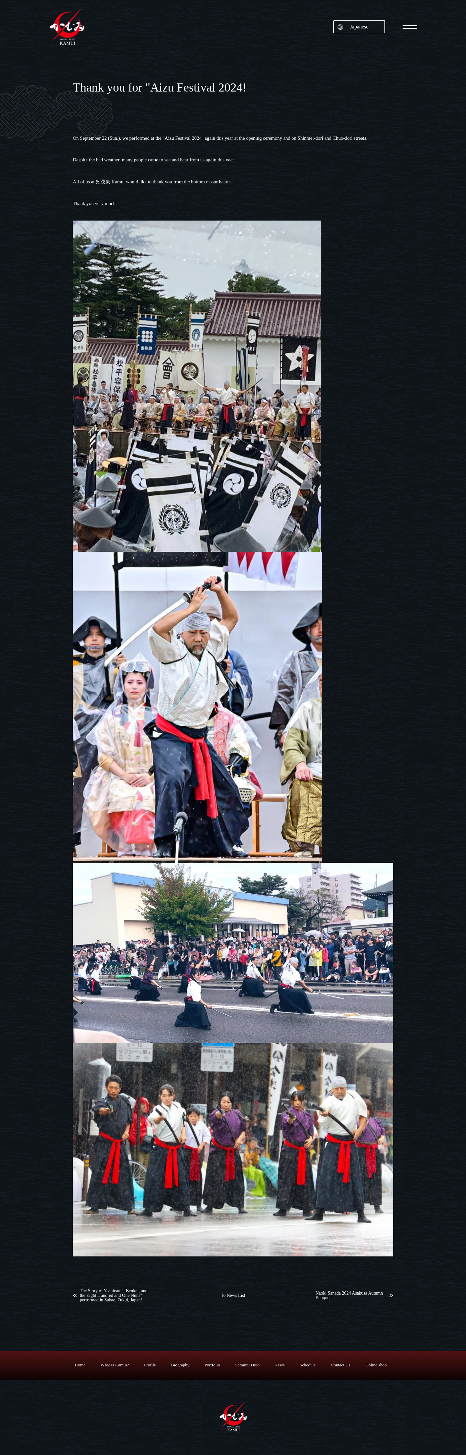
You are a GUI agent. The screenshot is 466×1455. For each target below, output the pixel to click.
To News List (233, 1295)
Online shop (376, 1365)
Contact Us (340, 1365)
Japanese (359, 26)
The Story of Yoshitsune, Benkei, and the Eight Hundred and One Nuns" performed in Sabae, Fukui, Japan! (113, 1295)
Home (80, 1365)
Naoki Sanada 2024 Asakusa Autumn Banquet (349, 1295)
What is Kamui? (115, 1365)
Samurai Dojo (247, 1365)
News (280, 1365)
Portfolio (212, 1365)
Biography (180, 1365)
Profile (150, 1365)
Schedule (308, 1365)
